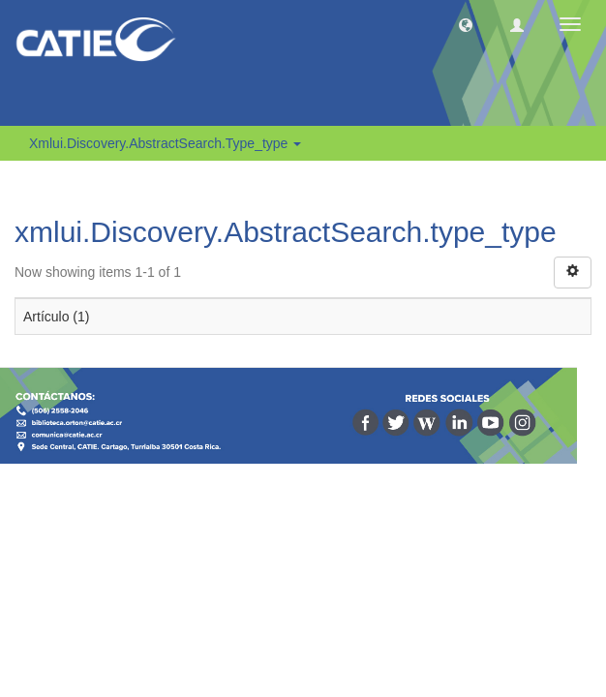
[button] (465, 24)
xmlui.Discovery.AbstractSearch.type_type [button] (165, 143)
